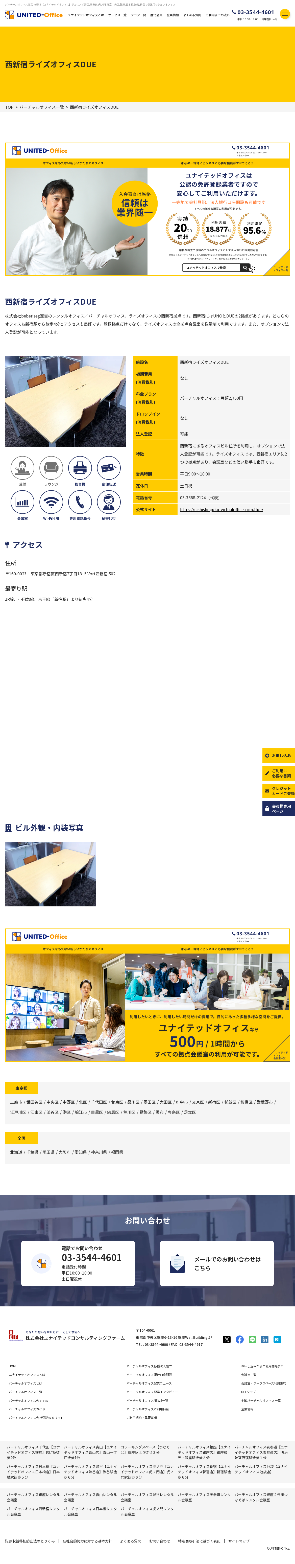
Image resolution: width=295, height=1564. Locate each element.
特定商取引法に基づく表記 (199, 1541)
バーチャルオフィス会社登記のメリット (36, 1417)
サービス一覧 (117, 15)
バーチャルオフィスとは (25, 1383)
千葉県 (32, 1152)
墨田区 (149, 1102)
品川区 (133, 1102)
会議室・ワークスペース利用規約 (263, 1383)
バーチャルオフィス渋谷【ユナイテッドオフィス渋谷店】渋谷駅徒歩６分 (90, 1472)
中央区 (52, 1102)
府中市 (182, 1102)
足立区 (190, 1112)
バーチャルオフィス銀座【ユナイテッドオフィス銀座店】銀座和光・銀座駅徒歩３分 (204, 1452)
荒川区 (129, 1112)
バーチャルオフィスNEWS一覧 (147, 1400)
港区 (67, 1112)
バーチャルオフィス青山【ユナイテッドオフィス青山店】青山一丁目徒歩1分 (90, 1452)
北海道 (16, 1152)
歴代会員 (156, 15)
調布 (160, 1112)
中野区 (69, 1102)
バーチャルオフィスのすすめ (28, 1400)
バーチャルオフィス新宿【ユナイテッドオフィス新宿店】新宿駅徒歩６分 (204, 1472)
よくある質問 (192, 15)
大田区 (166, 1102)
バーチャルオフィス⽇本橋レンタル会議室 (90, 1511)
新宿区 (214, 1102)
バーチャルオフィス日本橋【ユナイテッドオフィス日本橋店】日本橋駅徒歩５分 (33, 1472)
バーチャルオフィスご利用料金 (148, 1409)
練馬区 (113, 1112)
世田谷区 (34, 1102)
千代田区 (99, 1102)
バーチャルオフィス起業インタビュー (152, 1392)
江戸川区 (18, 1112)
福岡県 (117, 1152)
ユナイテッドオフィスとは (86, 15)
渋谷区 (52, 1112)
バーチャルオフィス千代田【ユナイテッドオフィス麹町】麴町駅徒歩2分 (33, 1452)
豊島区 (174, 1112)
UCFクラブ (248, 1392)
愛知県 (81, 1152)
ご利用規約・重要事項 (142, 1417)
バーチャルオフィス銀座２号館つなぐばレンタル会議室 (261, 1497)
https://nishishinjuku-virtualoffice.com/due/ (221, 509)
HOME (13, 1366)
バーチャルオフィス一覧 (41, 107)
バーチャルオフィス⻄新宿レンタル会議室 (33, 1511)
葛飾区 (145, 1112)
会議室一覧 (248, 1374)
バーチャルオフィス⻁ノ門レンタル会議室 (147, 1511)
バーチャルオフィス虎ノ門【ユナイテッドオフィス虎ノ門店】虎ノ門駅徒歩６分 (147, 1472)
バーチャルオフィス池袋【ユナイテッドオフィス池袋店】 (261, 1469)
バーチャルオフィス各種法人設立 (149, 1366)
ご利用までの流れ (218, 15)
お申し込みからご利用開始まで (262, 1366)
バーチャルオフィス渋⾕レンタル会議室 (147, 1497)
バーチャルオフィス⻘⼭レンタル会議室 (90, 1497)
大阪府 (65, 1152)
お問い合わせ (159, 1541)
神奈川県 (99, 1152)
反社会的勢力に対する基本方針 (87, 1541)
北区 (83, 1102)
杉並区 (230, 1102)
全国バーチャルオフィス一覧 (261, 1400)
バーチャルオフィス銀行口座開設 (149, 1374)
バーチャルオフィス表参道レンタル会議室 (204, 1497)
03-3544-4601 (255, 12)
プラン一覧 (138, 15)
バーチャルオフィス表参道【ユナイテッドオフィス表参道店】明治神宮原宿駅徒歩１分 (261, 1452)
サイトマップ (239, 1541)
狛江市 (81, 1112)
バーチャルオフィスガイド (27, 1409)
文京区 (198, 1102)
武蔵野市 (265, 1102)
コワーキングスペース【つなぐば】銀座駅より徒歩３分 (145, 1449)
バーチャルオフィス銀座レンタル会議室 (33, 1497)
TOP (9, 107)
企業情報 (173, 15)
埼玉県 (48, 1152)
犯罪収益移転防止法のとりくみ (30, 1541)
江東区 (36, 1112)
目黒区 (97, 1112)
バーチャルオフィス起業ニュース (149, 1383)
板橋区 (246, 1102)
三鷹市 (16, 1102)
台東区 (117, 1102)
